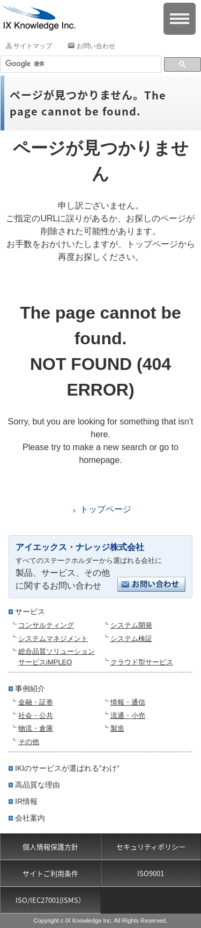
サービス (30, 611)
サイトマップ (32, 46)
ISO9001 (150, 873)
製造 (117, 728)
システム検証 (131, 639)
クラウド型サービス (141, 662)
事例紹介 (30, 688)
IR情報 (26, 801)
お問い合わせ (96, 46)
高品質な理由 (37, 784)
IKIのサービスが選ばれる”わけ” (67, 768)
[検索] (79, 63)
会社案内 (30, 818)
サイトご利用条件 (50, 873)
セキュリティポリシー (150, 846)
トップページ (105, 509)
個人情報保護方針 (50, 846)
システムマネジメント (53, 639)
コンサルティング (46, 625)
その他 (28, 742)
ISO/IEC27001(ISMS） (50, 900)
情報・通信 (127, 702)
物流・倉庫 (35, 728)
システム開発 (131, 625)
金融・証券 (35, 702)
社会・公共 (35, 716)
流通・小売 (127, 716)
